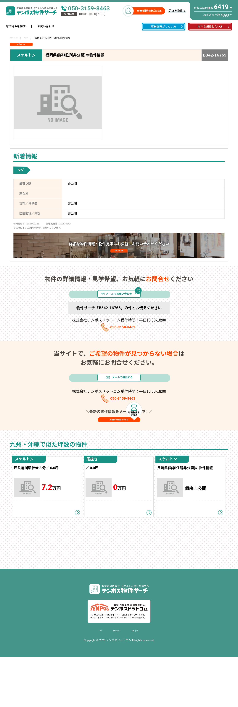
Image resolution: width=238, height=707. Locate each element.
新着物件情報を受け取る (149, 10)
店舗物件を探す (15, 26)
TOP (91, 680)
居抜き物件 (176, 10)
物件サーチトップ (19, 37)
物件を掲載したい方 (210, 26)
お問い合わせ (46, 26)
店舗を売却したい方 (163, 26)
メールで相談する (127, 405)
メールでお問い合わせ (119, 310)
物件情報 (39, 37)
